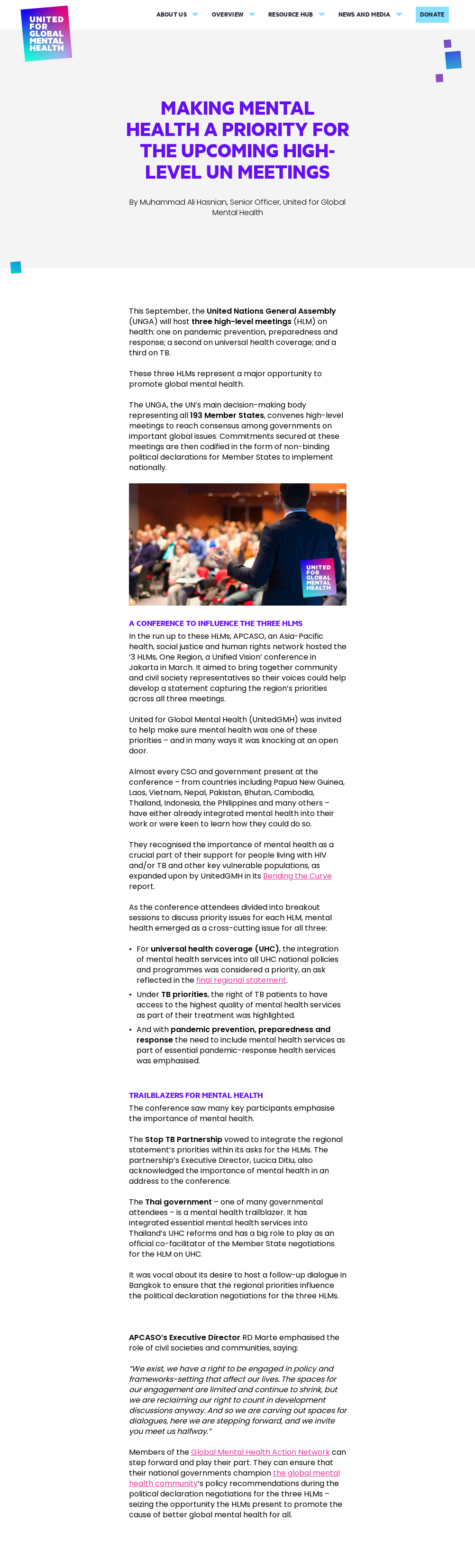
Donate (432, 14)
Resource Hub (290, 14)
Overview (227, 14)
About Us (171, 14)
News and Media (364, 14)
